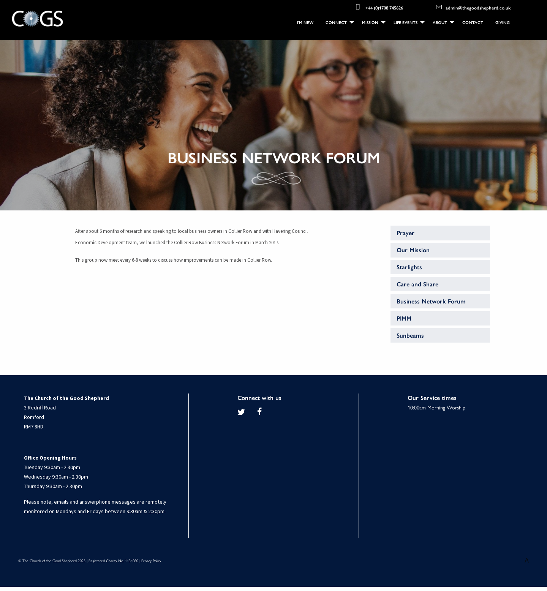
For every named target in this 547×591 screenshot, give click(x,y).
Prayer (405, 232)
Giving (502, 22)
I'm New (305, 22)
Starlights (409, 266)
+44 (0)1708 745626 (378, 7)
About (440, 22)
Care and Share (417, 284)
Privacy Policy (151, 560)
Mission (370, 22)
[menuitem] (305, 22)
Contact (472, 22)
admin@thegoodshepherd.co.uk (473, 7)
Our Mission (413, 249)
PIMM (404, 318)
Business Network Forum (431, 301)
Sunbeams (410, 335)
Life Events (405, 22)
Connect (336, 22)
